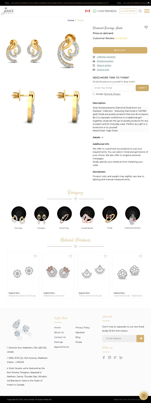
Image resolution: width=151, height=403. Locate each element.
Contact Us (60, 379)
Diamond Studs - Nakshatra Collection (128, 296)
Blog (78, 379)
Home (71, 20)
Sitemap (58, 384)
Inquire (120, 50)
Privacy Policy (83, 370)
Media (79, 384)
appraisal (80, 375)
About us (59, 375)
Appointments (61, 389)
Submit (142, 88)
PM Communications (136, 399)
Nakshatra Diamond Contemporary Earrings (56, 296)
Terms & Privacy (112, 94)
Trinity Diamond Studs (90, 296)
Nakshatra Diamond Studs (22, 296)
